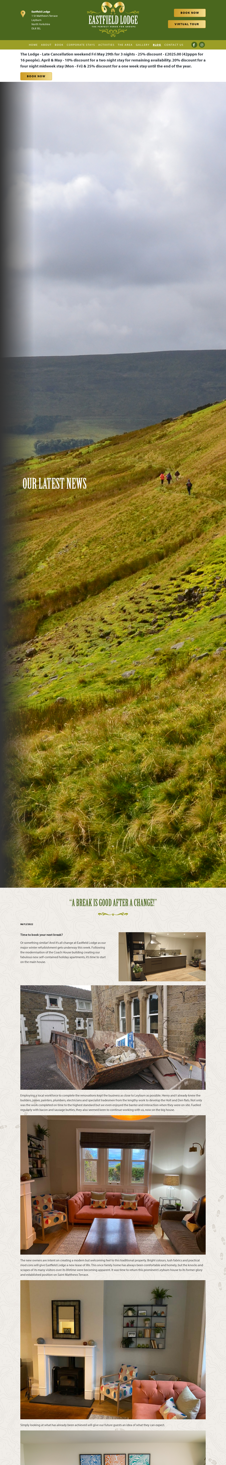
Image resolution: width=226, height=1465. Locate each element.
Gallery (143, 45)
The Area (125, 45)
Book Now (190, 13)
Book (59, 45)
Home (33, 45)
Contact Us (174, 45)
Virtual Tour (187, 24)
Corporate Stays (81, 45)
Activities (106, 45)
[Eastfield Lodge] (113, 20)
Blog (157, 45)
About (46, 45)
